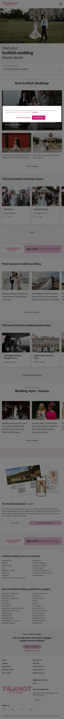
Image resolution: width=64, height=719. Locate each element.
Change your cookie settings (23, 117)
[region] (32, 114)
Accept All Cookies (38, 117)
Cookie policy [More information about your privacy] (35, 112)
